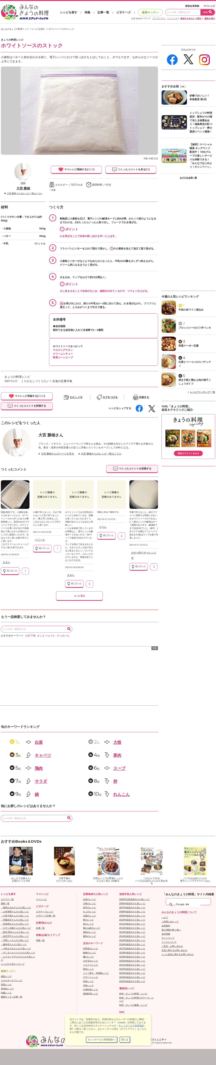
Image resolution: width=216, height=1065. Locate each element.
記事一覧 (103, 12)
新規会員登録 (192, 6)
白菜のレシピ (89, 899)
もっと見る (79, 596)
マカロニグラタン (63, 350)
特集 (87, 12)
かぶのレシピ (89, 911)
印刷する (144, 397)
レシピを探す (68, 12)
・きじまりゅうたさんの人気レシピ (18, 952)
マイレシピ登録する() (76, 169)
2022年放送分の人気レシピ (132, 969)
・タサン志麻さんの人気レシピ (16, 928)
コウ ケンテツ (158, 18)
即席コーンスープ (63, 357)
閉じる (124, 1039)
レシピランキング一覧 (202, 392)
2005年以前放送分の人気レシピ (134, 899)
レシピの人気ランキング (12, 964)
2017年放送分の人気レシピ (132, 948)
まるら (6, 562)
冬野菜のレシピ (90, 948)
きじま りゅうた (46, 635)
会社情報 (166, 934)
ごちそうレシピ (90, 965)
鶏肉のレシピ (89, 932)
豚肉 (117, 755)
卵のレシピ (88, 920)
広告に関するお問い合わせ (174, 950)
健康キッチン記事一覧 (11, 997)
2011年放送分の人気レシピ (132, 924)
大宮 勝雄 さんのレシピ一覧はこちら (24, 193)
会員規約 (166, 926)
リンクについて (169, 942)
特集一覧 (40, 940)
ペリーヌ (40, 540)
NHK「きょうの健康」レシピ (133, 1005)
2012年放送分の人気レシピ (132, 928)
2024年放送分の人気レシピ (132, 977)
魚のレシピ (88, 924)
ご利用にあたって (170, 921)
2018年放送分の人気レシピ (132, 952)
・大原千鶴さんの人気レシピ (15, 916)
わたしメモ (76, 397)
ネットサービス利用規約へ (101, 1039)
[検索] (188, 904)
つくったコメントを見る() (131, 169)
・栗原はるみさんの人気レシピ (16, 907)
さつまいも (63, 635)
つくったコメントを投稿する (26, 406)
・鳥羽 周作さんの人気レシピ (15, 932)
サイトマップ (168, 938)
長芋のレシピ (89, 907)
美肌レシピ (6, 984)
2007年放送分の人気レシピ (132, 907)
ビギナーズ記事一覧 (45, 916)
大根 (117, 742)
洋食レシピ (88, 985)
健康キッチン (150, 12)
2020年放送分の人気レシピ (132, 961)
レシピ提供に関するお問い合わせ (178, 954)
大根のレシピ (89, 903)
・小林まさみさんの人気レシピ (16, 948)
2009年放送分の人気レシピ (132, 916)
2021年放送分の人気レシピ (132, 965)
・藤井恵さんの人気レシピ (14, 944)
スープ (119, 768)
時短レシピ (88, 969)
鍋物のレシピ (89, 952)
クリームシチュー (63, 353)
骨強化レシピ (7, 988)
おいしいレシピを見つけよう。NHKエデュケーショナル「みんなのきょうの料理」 (25, 12)
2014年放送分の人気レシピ (132, 936)
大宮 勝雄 (23, 188)
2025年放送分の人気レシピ (132, 981)
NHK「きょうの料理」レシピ (133, 993)
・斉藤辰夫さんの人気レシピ (15, 920)
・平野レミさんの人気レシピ (15, 940)
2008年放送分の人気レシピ (132, 911)
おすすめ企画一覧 (188, 177)
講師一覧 (5, 903)
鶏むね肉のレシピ (91, 928)
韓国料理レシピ (90, 993)
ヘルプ (165, 917)
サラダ (41, 781)
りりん (103, 527)
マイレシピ (209, 6)
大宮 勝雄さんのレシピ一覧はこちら (101, 453)
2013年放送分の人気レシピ (132, 932)
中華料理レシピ (90, 989)
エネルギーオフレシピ (11, 980)
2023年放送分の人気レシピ (132, 973)
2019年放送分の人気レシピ (132, 957)
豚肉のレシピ (89, 936)
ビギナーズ (123, 12)
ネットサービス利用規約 (131, 1025)
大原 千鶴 (30, 635)
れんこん (121, 794)
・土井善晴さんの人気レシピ (15, 911)
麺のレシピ (88, 957)
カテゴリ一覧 (7, 899)
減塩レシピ (6, 976)
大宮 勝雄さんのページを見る (57, 453)
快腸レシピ (6, 993)
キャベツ (43, 755)
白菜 (39, 742)
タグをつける (110, 397)
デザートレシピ (90, 977)
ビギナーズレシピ (44, 911)
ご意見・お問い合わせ (172, 946)
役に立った (10, 571)
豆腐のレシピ (89, 916)
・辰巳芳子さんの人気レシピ (15, 936)
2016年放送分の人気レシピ (132, 944)
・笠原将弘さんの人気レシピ (15, 924)
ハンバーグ (172, 18)
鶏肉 (39, 768)
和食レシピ (88, 981)
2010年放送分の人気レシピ (132, 920)
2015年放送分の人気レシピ (132, 940)
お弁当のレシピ (90, 961)
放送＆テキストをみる (188, 453)
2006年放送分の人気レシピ (132, 903)
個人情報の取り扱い (171, 930)
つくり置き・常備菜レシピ (96, 973)
